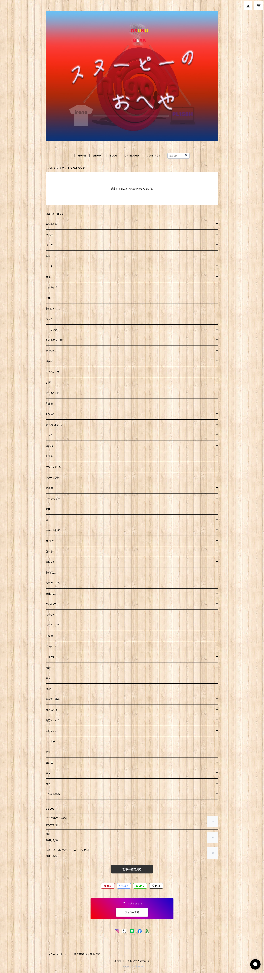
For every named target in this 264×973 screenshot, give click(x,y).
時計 (48, 667)
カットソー (51, 540)
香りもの (50, 551)
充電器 (49, 234)
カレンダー (51, 562)
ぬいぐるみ (51, 224)
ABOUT (98, 155)
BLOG (113, 155)
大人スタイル (53, 709)
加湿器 (49, 635)
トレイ (49, 435)
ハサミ (49, 319)
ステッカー (51, 614)
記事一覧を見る (132, 869)
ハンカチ (50, 741)
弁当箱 (49, 403)
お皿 (48, 509)
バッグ (60, 167)
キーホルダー (53, 498)
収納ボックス (53, 308)
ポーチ (49, 245)
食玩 (48, 678)
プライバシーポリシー (58, 954)
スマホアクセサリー (56, 340)
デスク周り (52, 657)
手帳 (48, 298)
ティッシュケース (55, 424)
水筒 (48, 382)
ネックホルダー (54, 530)
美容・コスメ (52, 720)
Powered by (132, 966)
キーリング (51, 329)
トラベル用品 (53, 794)
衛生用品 (51, 593)
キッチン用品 (53, 699)
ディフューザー (54, 371)
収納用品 (51, 572)
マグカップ (51, 287)
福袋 (48, 688)
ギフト (49, 752)
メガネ (49, 266)
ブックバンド (52, 393)
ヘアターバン (53, 583)
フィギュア (51, 604)
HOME (82, 155)
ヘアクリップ (52, 625)
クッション (51, 350)
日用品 (49, 762)
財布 (48, 276)
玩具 (48, 783)
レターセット (52, 477)
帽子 (48, 773)
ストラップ (51, 730)
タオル (49, 456)
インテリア (51, 646)
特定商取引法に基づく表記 (87, 954)
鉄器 (48, 255)
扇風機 (49, 445)
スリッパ (50, 414)
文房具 (49, 488)
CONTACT (154, 155)
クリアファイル (53, 466)
